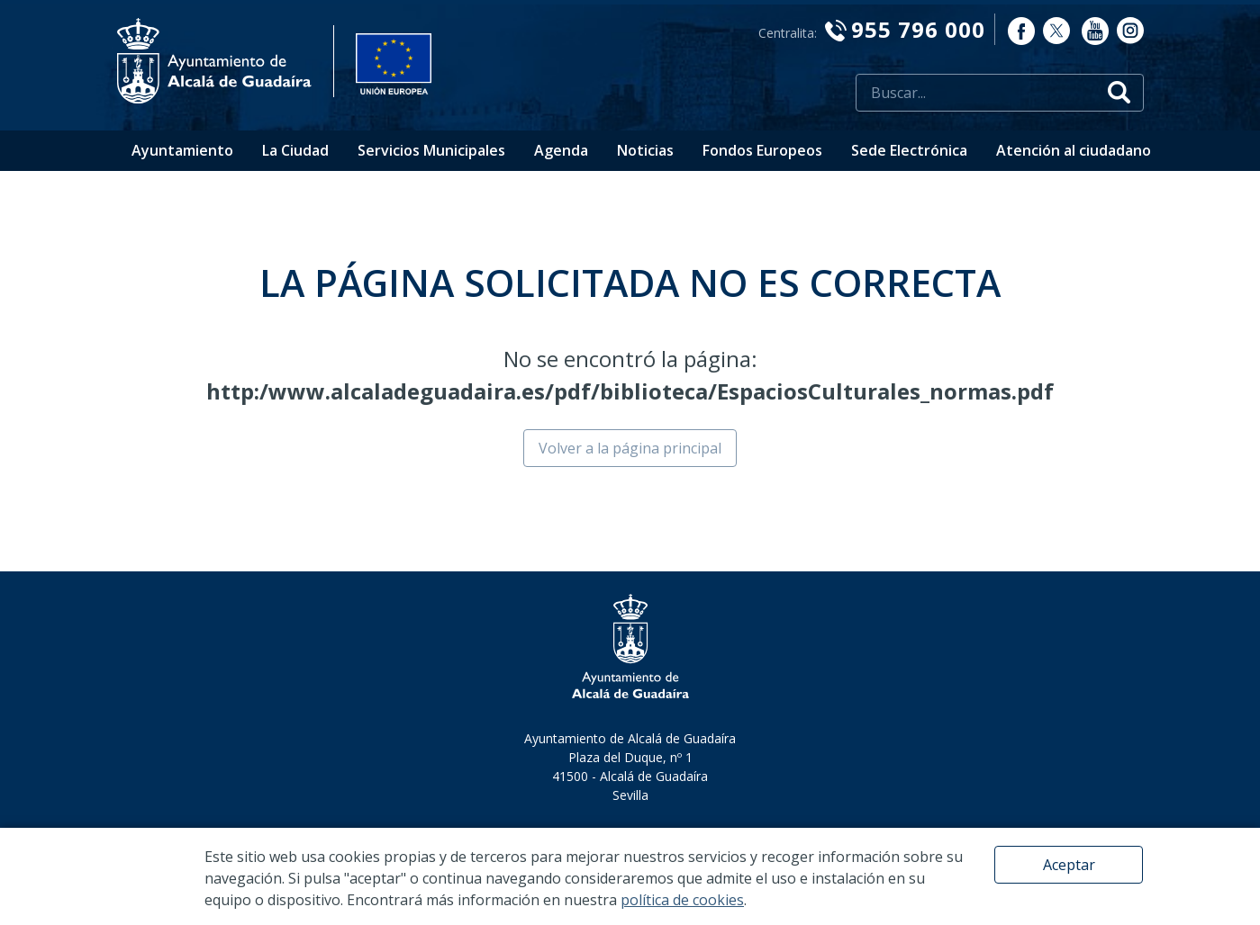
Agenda (561, 150)
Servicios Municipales (431, 150)
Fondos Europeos (762, 150)
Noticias (645, 150)
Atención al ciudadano (1073, 150)
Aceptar (1069, 865)
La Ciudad (295, 150)
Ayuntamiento (182, 150)
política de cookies (682, 900)
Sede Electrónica (909, 150)
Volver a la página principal (630, 448)
